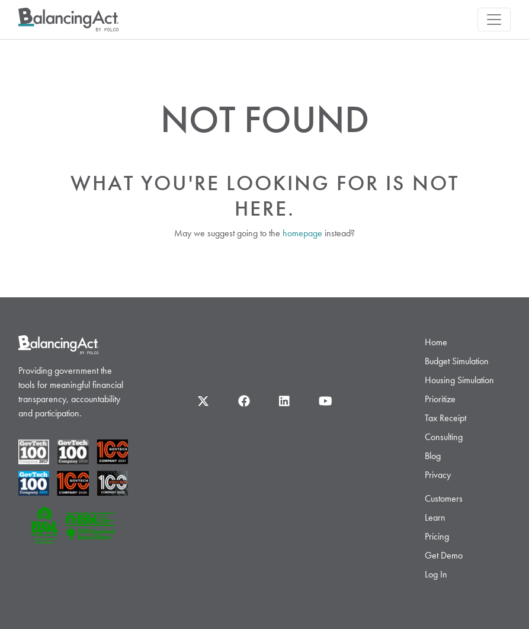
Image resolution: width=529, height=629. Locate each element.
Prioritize (440, 399)
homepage (302, 233)
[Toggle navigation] (494, 19)
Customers (444, 498)
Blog (433, 456)
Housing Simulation (459, 380)
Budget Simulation (457, 361)
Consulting (444, 437)
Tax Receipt (445, 418)
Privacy (438, 474)
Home (436, 342)
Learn (435, 517)
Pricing (437, 536)
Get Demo (444, 555)
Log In (436, 574)
